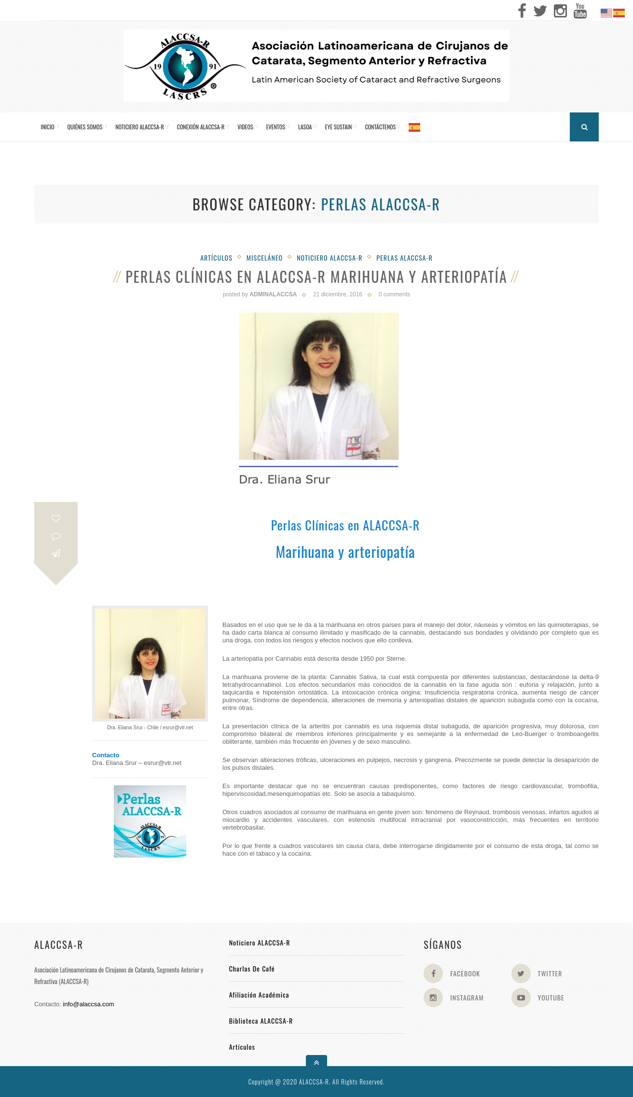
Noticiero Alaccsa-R (329, 257)
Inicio (48, 127)
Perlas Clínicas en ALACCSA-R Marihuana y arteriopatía (316, 276)
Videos (245, 127)
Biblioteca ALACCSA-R (261, 1020)
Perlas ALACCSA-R (404, 257)
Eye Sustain (338, 127)
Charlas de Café (252, 968)
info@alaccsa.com (88, 1004)
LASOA (305, 127)
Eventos (275, 127)
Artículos (216, 257)
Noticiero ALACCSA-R (139, 127)
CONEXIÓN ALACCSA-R (200, 127)
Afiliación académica (259, 994)
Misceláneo (265, 257)
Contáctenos (380, 127)
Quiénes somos (84, 127)
